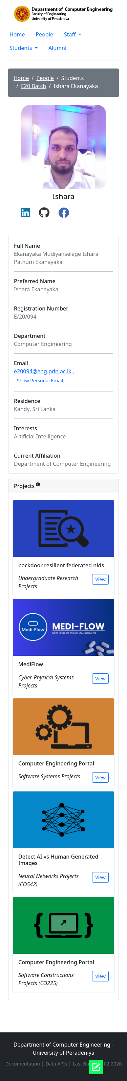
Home (17, 34)
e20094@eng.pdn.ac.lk (42, 371)
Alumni (57, 48)
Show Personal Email (40, 380)
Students (21, 48)
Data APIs (57, 1063)
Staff (70, 34)
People (44, 34)
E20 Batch (33, 86)
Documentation (23, 1063)
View (100, 579)
